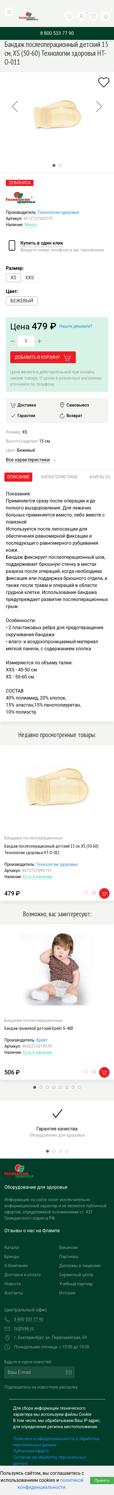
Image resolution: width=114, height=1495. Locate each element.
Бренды (12, 1244)
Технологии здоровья (58, 200)
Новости (12, 1271)
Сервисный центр (76, 1262)
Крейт (42, 1028)
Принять (102, 1480)
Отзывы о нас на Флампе (32, 1218)
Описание (18, 465)
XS (13, 266)
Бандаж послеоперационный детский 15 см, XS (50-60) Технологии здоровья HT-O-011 (51, 837)
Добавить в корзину (43, 346)
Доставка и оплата (22, 1262)
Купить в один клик (41, 231)
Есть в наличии (37, 864)
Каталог (12, 1235)
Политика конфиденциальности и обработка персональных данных (56, 1429)
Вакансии (68, 1235)
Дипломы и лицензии (80, 1253)
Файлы (100, 465)
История (67, 1281)
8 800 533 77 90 (57, 21)
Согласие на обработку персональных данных (49, 1448)
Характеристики (59, 465)
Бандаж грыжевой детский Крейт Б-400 (38, 1016)
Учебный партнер (76, 1271)
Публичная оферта (31, 1439)
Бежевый (21, 289)
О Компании (16, 1253)
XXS (29, 266)
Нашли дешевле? (75, 314)
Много (30, 213)
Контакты (13, 1281)
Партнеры (68, 1244)
